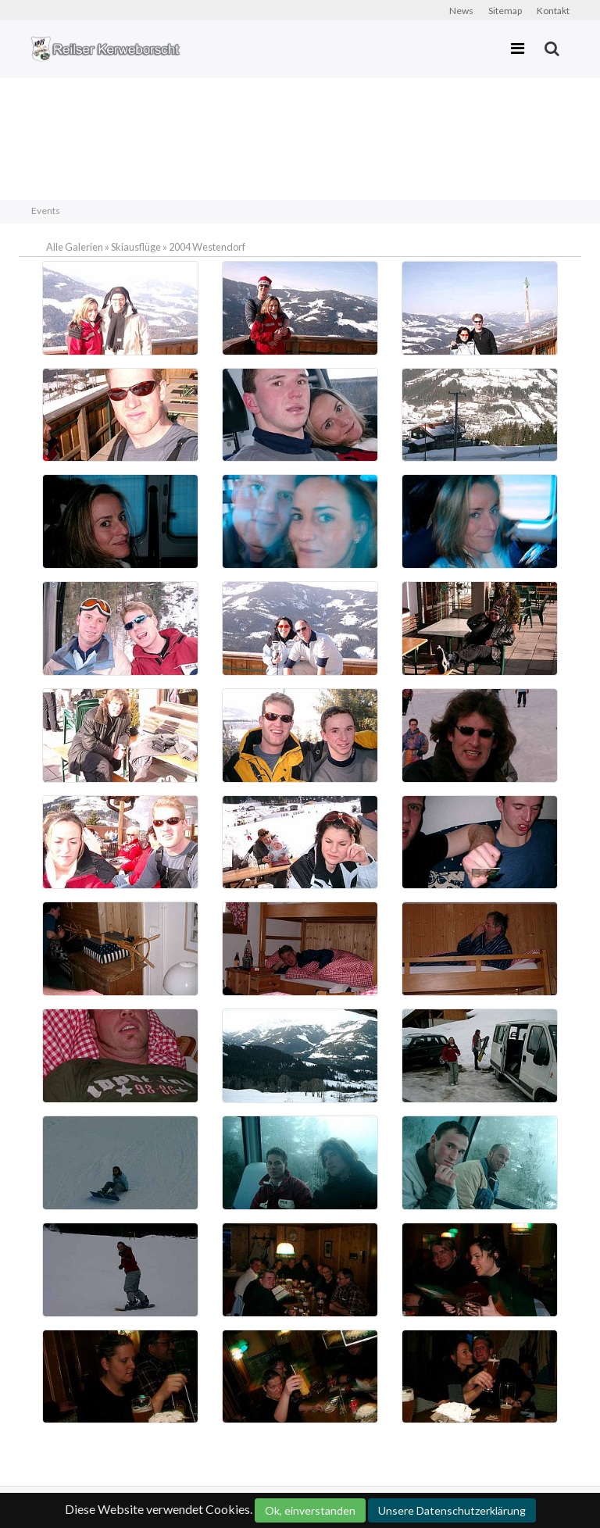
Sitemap (505, 10)
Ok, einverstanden (310, 1510)
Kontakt (553, 10)
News (461, 10)
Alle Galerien (75, 247)
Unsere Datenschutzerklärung (452, 1510)
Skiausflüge (136, 247)
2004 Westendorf (207, 247)
